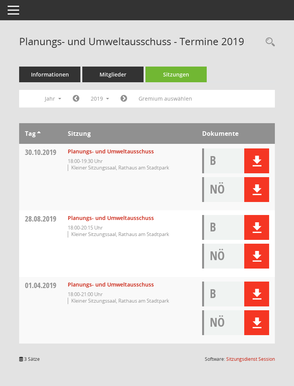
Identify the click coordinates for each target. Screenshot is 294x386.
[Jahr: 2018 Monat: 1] (76, 99)
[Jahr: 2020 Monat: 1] (124, 99)
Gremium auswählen (165, 98)
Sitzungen (176, 74)
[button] (256, 160)
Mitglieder (113, 74)
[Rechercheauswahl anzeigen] (268, 42)
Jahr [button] (53, 98)
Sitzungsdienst (250, 359)
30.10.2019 (40, 152)
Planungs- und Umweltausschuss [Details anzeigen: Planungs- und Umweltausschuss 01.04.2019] (111, 284)
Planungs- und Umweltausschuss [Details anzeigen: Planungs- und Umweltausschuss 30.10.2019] (111, 151)
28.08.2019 (40, 218)
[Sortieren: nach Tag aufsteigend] (39, 133)
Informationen (50, 74)
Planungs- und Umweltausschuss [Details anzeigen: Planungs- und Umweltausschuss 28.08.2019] (111, 218)
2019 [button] (100, 98)
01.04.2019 (40, 285)
